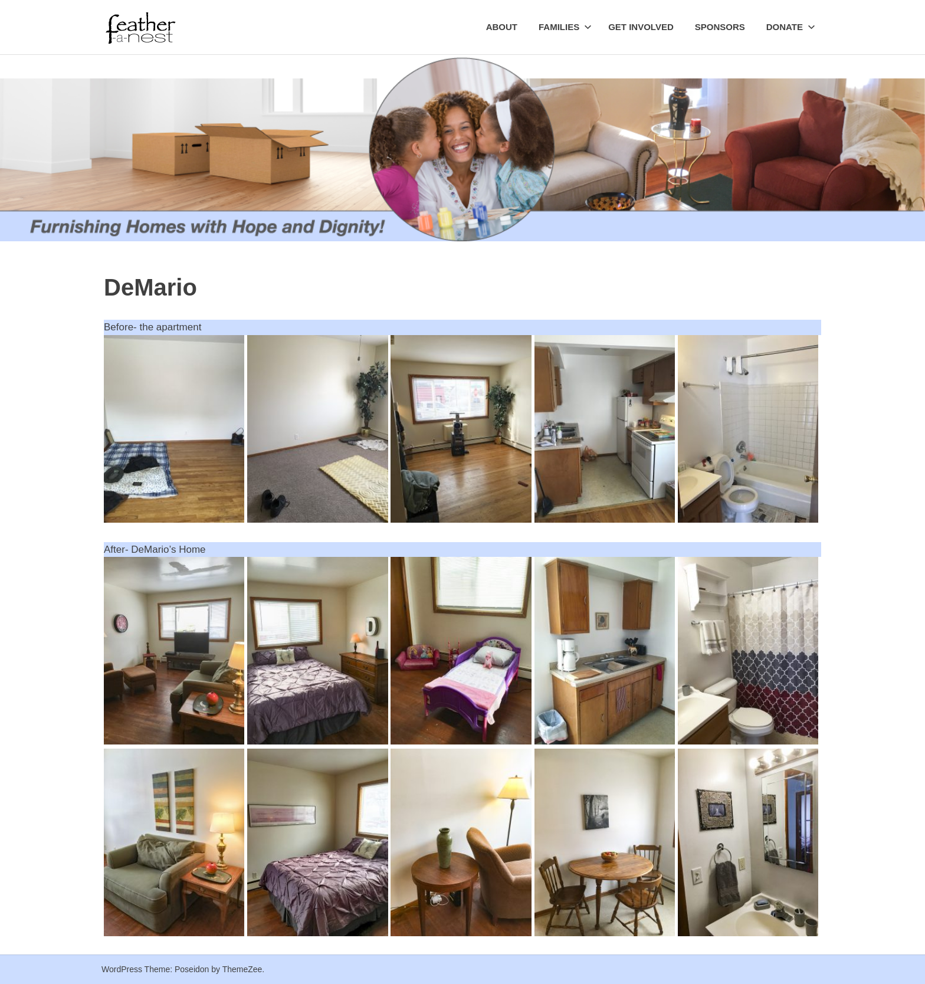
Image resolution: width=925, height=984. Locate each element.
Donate (790, 27)
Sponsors (720, 27)
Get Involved (641, 27)
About (501, 27)
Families (565, 27)
